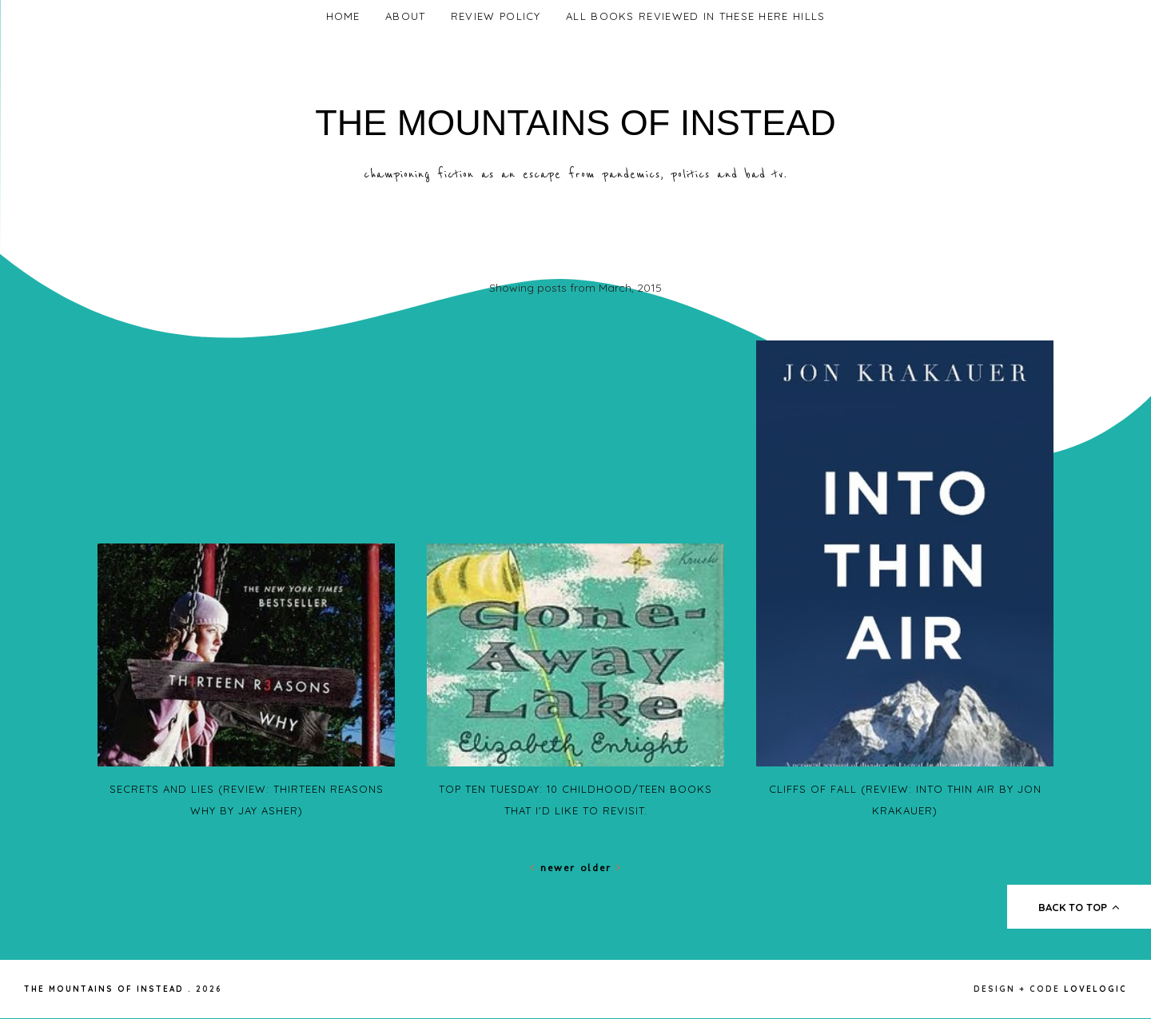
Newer (555, 868)
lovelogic (1095, 989)
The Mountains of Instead (575, 122)
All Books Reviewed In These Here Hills (695, 16)
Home (343, 16)
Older (601, 868)
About (405, 16)
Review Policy (496, 16)
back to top (1079, 907)
